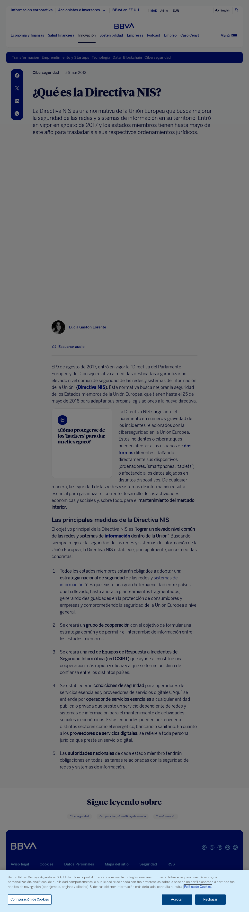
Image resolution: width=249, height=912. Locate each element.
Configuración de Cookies (29, 899)
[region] (124, 891)
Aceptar (177, 899)
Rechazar (210, 899)
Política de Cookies (198, 887)
